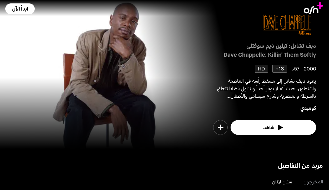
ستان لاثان (282, 181)
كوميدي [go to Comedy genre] (308, 107)
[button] (20, 8)
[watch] (273, 127)
